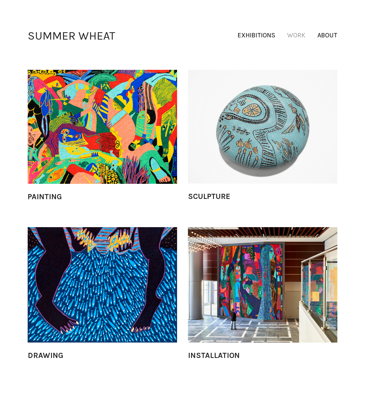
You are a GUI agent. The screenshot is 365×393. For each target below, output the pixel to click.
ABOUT (327, 35)
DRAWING (45, 355)
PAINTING (45, 196)
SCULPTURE (209, 196)
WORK (296, 35)
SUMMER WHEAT (71, 35)
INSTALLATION (214, 355)
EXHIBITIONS (256, 35)
